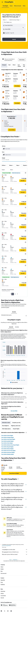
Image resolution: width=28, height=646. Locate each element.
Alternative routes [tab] (6, 422)
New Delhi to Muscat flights (7, 448)
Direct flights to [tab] (5, 425)
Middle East (15, 559)
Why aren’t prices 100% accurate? (14, 554)
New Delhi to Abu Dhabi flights (8, 439)
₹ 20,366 (15, 16)
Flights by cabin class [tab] (15, 425)
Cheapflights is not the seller (14, 549)
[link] (12, 129)
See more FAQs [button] (14, 410)
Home (10, 559)
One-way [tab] (24, 65)
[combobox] (5, 19)
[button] (2, 2)
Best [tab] (9, 64)
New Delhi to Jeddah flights (7, 441)
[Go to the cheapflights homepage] (10, 2)
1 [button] (12, 294)
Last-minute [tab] (19, 65)
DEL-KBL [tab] (14, 311)
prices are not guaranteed (6, 545)
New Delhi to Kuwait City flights (8, 450)
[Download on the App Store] (12, 605)
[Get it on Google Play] (4, 605)
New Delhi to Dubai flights (7, 435)
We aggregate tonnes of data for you (14, 552)
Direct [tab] (14, 64)
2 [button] (15, 294)
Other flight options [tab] (6, 428)
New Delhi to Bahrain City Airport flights (10, 444)
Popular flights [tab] (16, 428)
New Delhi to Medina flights (7, 454)
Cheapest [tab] (4, 64)
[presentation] (19, 16)
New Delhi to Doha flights (7, 443)
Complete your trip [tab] (16, 422)
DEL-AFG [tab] (11, 327)
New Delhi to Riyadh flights (7, 446)
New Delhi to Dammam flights (8, 452)
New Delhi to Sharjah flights (7, 437)
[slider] (26, 161)
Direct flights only (8, 22)
